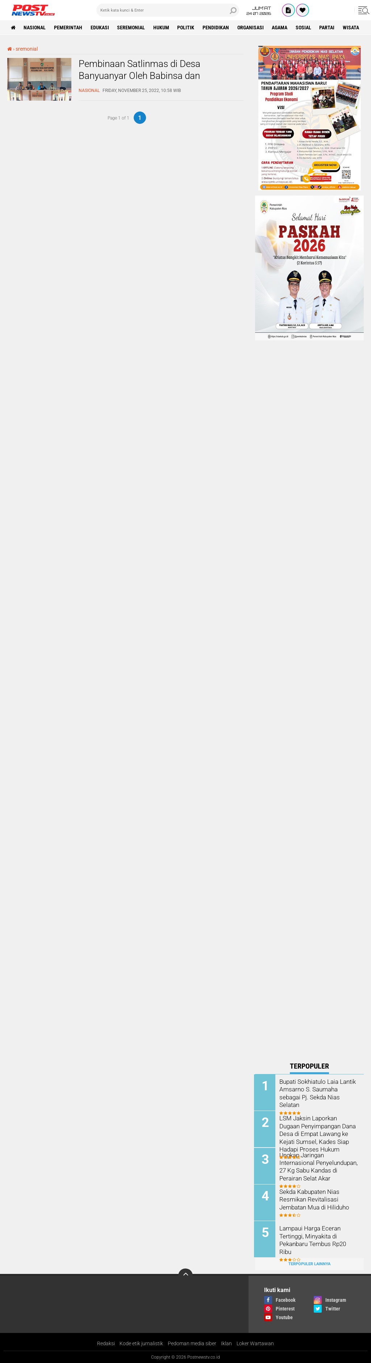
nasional (35, 27)
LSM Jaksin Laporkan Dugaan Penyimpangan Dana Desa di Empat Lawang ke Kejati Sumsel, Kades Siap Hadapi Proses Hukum (318, 1133)
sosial (305, 27)
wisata (353, 27)
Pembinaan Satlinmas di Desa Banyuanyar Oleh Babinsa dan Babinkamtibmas (139, 76)
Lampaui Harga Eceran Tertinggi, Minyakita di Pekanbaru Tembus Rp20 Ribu (319, 1235)
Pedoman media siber (192, 1343)
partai (328, 27)
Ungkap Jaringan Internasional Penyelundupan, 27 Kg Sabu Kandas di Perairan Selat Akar (318, 1165)
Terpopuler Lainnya (309, 1263)
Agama (281, 27)
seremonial (132, 27)
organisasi (251, 27)
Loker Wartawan (255, 1343)
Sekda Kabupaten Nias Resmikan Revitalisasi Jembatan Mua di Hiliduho (314, 1199)
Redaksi (106, 1343)
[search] (167, 10)
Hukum (162, 27)
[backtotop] (185, 1275)
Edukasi (100, 27)
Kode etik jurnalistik (141, 1343)
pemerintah (68, 27)
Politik (186, 27)
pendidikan (217, 27)
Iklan (226, 1343)
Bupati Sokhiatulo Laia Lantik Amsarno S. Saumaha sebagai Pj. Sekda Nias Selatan (319, 1089)
